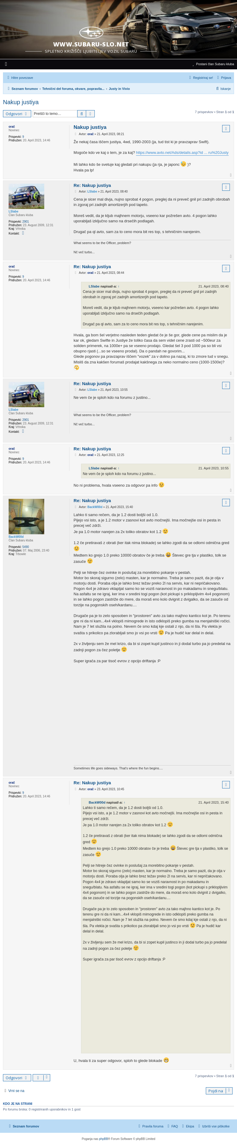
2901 (25, 221)
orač (12, 126)
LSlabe (13, 211)
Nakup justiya (21, 102)
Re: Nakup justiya (92, 185)
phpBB (103, 1139)
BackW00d (16, 536)
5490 (25, 547)
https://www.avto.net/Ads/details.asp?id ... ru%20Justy (182, 152)
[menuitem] (6, 64)
